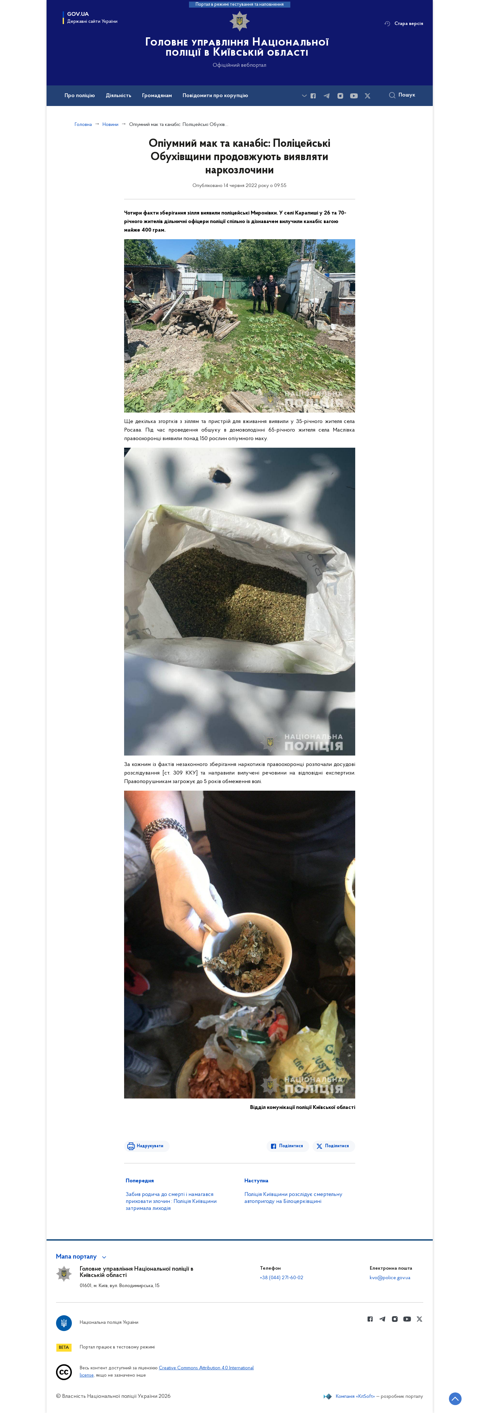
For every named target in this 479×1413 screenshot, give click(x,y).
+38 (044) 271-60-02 (281, 1277)
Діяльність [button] (118, 96)
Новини (110, 124)
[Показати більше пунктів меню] (304, 95)
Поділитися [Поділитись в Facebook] (291, 1146)
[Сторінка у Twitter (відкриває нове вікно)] (367, 96)
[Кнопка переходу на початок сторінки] (455, 1398)
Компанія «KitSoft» (355, 1396)
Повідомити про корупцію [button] (215, 96)
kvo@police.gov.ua (390, 1277)
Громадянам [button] (157, 96)
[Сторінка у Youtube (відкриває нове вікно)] (354, 96)
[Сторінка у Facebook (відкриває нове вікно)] (313, 96)
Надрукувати (150, 1146)
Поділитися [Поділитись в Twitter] (337, 1146)
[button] (82, 1257)
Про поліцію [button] (80, 96)
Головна (83, 124)
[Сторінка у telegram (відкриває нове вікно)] (327, 96)
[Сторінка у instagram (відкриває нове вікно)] (340, 96)
